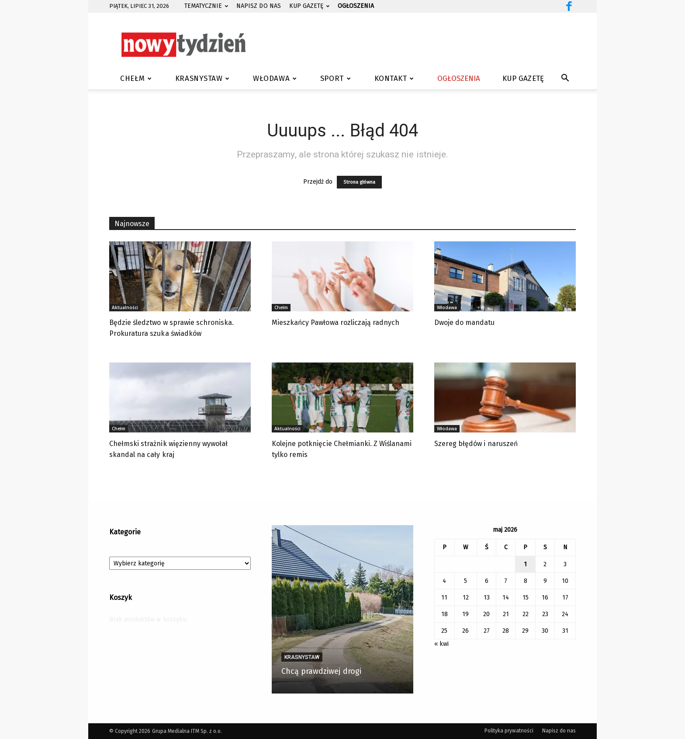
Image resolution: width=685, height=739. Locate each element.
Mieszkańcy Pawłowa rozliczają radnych (335, 322)
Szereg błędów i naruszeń (476, 443)
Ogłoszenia (458, 78)
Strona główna (359, 182)
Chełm (136, 78)
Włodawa (275, 78)
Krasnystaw (202, 78)
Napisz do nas (258, 6)
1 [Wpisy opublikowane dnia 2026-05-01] (525, 564)
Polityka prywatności (509, 731)
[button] (565, 79)
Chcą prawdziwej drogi (321, 671)
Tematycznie (206, 6)
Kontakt (394, 78)
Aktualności (125, 307)
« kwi (441, 644)
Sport (335, 78)
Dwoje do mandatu (464, 322)
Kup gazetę (309, 6)
